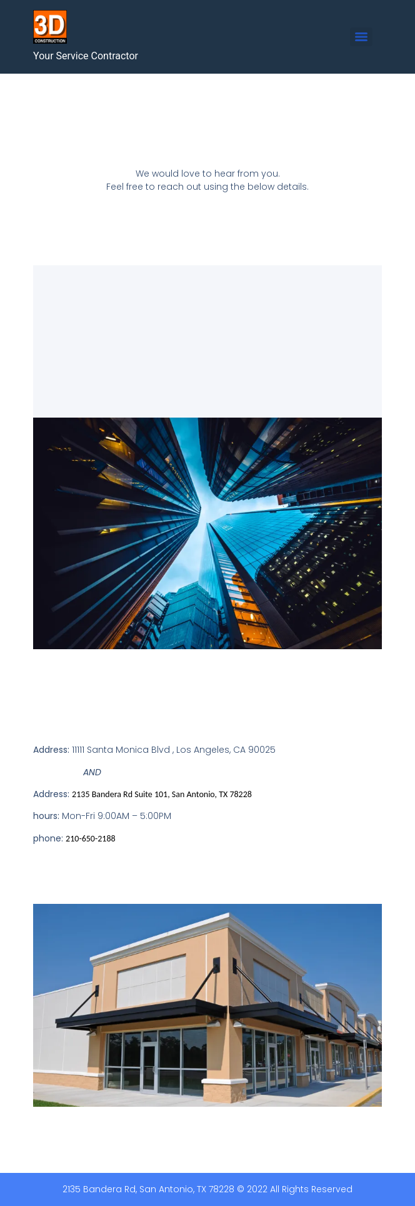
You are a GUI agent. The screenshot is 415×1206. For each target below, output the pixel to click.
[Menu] (361, 36)
